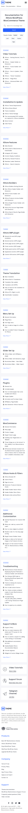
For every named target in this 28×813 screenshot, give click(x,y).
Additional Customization (9, 515)
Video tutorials (5, 796)
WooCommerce (10, 423)
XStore (19, 6)
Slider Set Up (8, 351)
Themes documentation (8, 789)
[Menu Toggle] (26, 2)
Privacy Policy (5, 766)
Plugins (6, 383)
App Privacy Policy (6, 772)
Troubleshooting (10, 566)
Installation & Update (13, 102)
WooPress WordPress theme (9, 749)
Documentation (10, 6)
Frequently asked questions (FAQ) (11, 794)
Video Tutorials (10, 54)
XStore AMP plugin (11, 233)
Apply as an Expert (6, 775)
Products (5, 736)
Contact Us (4, 777)
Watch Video (12, 671)
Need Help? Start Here (15, 682)
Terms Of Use (5, 764)
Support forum (15, 679)
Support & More (10, 624)
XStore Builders (10, 183)
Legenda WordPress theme (9, 752)
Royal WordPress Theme (8, 746)
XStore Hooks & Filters (12, 473)
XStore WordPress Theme (8, 743)
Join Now (11, 697)
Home (3, 6)
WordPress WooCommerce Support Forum (13, 792)
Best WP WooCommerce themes (10, 741)
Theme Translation (11, 273)
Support (5, 785)
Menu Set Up (8, 314)
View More (6, 87)
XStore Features (10, 142)
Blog (2, 769)
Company (5, 759)
